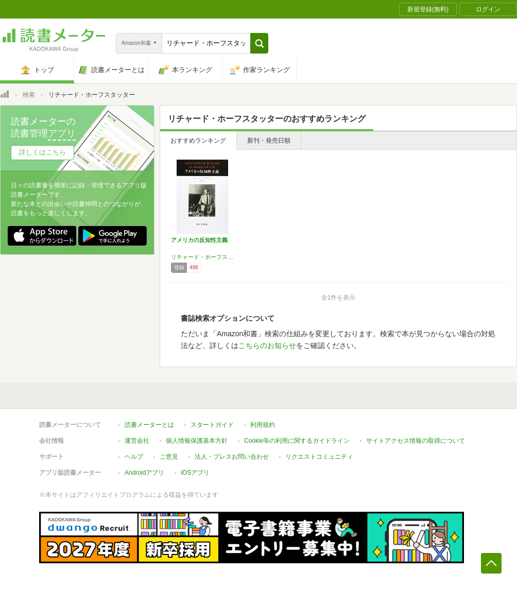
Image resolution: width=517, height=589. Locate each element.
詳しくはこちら (42, 152)
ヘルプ (134, 457)
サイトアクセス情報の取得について (415, 441)
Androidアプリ (144, 473)
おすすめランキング (198, 140)
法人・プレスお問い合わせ (232, 457)
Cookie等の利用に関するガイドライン (297, 441)
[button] (259, 43)
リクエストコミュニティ (319, 457)
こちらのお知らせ (267, 345)
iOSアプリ (195, 473)
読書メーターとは (149, 425)
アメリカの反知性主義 (199, 240)
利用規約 (262, 425)
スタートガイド (212, 425)
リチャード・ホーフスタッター (202, 257)
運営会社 (137, 441)
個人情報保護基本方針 (197, 441)
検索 (29, 94)
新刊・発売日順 (268, 140)
